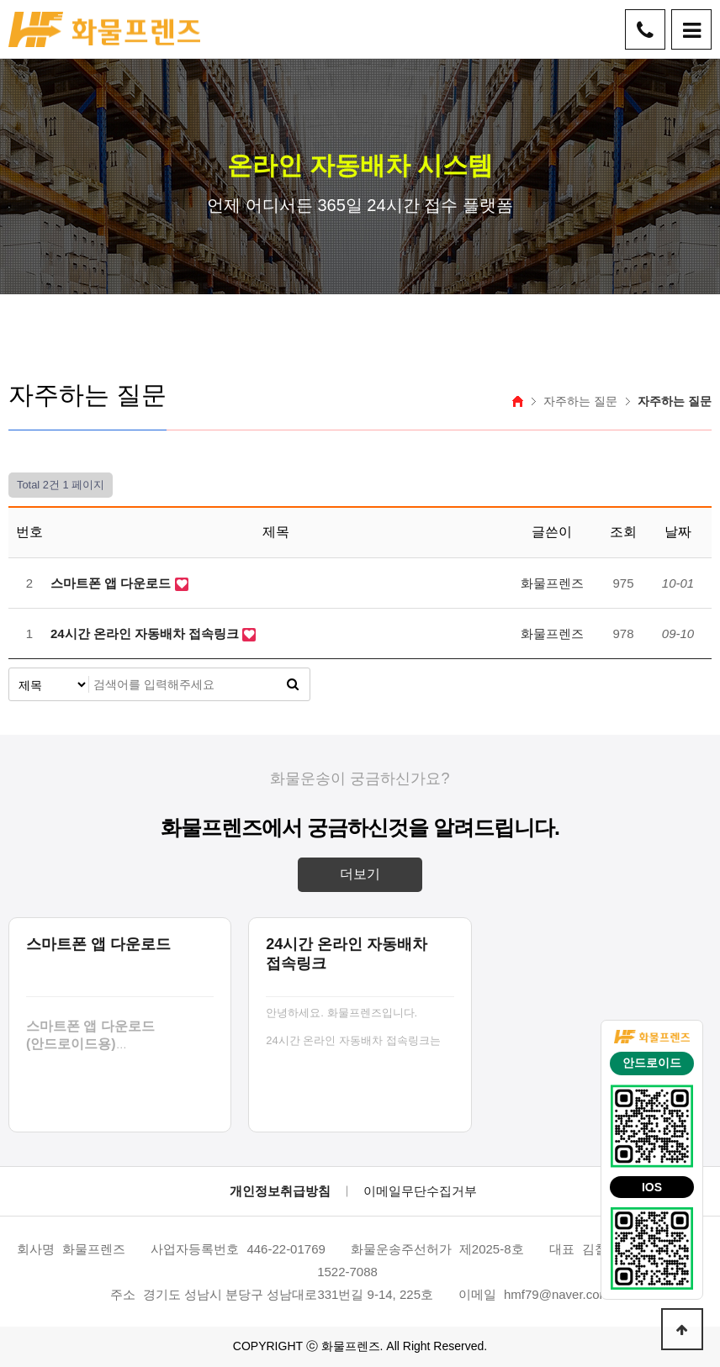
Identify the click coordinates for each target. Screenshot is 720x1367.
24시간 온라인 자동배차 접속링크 (146, 633)
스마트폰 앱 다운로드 (112, 583)
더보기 (360, 874)
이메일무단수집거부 (420, 1191)
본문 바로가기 (0, 0)
